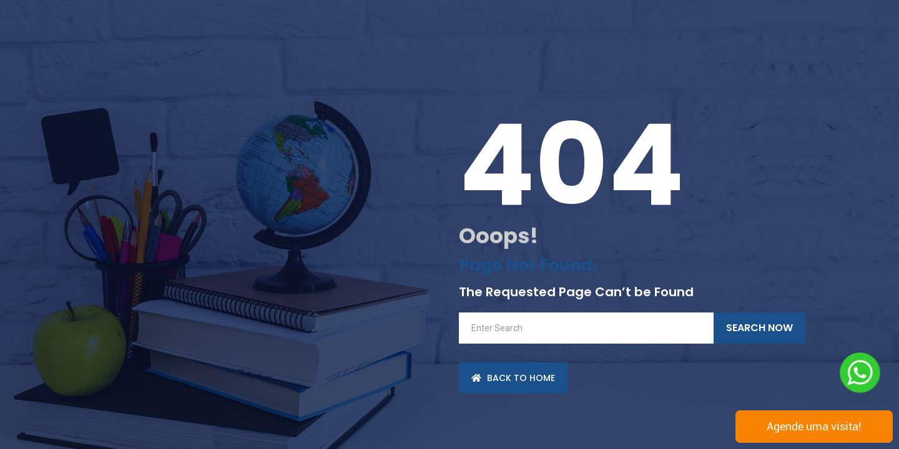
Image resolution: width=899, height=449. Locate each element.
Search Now (759, 328)
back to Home (513, 378)
